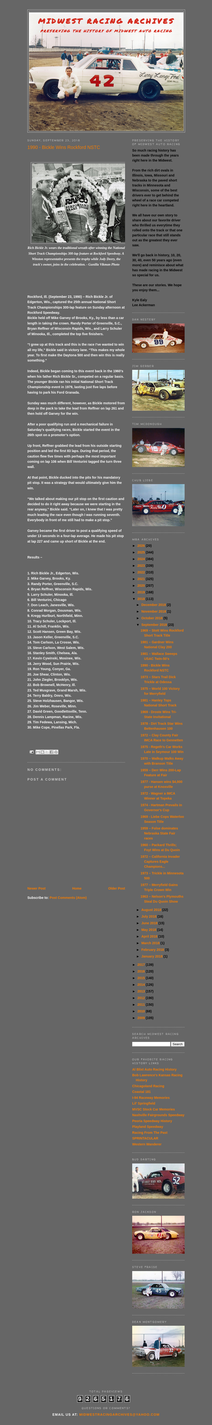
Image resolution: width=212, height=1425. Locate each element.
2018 (141, 599)
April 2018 (149, 936)
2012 (141, 998)
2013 (141, 991)
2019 (141, 592)
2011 (141, 1004)
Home (76, 888)
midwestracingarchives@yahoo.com (119, 1414)
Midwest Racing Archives (106, 21)
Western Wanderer (147, 1144)
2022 (141, 572)
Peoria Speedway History (152, 1121)
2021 (141, 579)
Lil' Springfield (143, 1103)
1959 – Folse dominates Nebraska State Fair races (159, 833)
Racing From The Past (149, 1132)
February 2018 (153, 950)
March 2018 (150, 943)
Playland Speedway (147, 1127)
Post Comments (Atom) (68, 898)
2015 (141, 978)
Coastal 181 (141, 1092)
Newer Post (36, 888)
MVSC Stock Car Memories (153, 1109)
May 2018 (149, 930)
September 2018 (154, 625)
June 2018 (149, 923)
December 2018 (154, 605)
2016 (141, 971)
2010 (141, 1011)
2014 (141, 985)
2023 (141, 565)
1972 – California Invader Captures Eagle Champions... (160, 861)
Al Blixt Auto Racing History (154, 1069)
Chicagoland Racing (148, 1086)
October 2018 (152, 618)
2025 (141, 552)
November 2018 (154, 611)
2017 (141, 965)
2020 (141, 585)
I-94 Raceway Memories (151, 1098)
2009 (141, 1018)
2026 (141, 546)
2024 (141, 559)
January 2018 (152, 956)
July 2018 (149, 916)
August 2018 (151, 910)
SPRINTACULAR (145, 1138)
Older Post (116, 888)
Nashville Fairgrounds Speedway (158, 1115)
